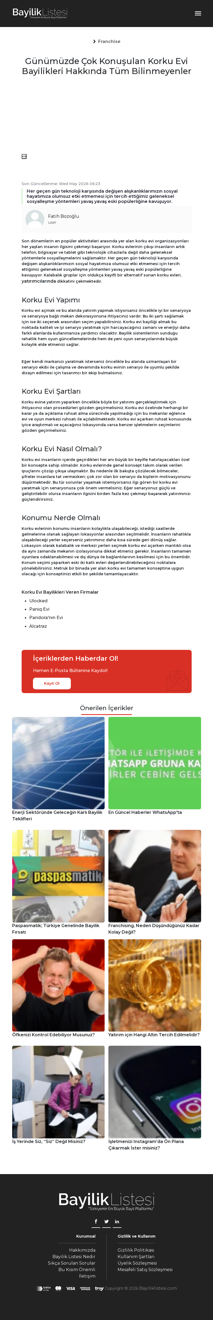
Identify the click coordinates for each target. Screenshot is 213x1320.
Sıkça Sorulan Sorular (71, 1263)
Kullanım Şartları (136, 1256)
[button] (109, 41)
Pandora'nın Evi (46, 617)
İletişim (87, 1276)
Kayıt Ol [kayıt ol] (51, 683)
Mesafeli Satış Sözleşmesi (145, 1269)
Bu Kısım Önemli (76, 1269)
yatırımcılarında (39, 281)
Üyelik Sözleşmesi (137, 1263)
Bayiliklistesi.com (158, 1288)
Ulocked (38, 600)
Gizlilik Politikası (136, 1250)
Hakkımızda (82, 1250)
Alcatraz (38, 626)
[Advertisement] (107, 116)
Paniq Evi (39, 609)
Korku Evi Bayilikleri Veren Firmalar (60, 592)
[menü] (24, 156)
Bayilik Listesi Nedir (73, 1256)
